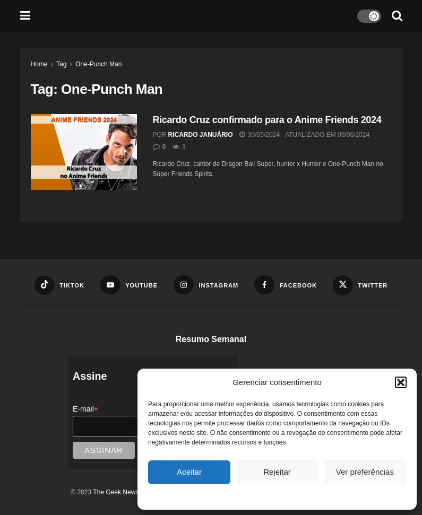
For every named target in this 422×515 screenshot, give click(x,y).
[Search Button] (397, 16)
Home (39, 64)
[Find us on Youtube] (129, 284)
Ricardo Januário (200, 134)
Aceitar (189, 471)
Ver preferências (365, 471)
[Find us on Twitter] (360, 285)
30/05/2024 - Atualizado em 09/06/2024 (304, 134)
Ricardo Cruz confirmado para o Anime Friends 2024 (267, 120)
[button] (400, 382)
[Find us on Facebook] (285, 284)
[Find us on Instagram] (206, 284)
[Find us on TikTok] (59, 285)
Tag (61, 64)
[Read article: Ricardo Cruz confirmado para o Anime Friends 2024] (84, 152)
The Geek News (116, 492)
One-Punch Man (98, 64)
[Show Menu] (25, 16)
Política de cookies (271, 496)
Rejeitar (277, 471)
